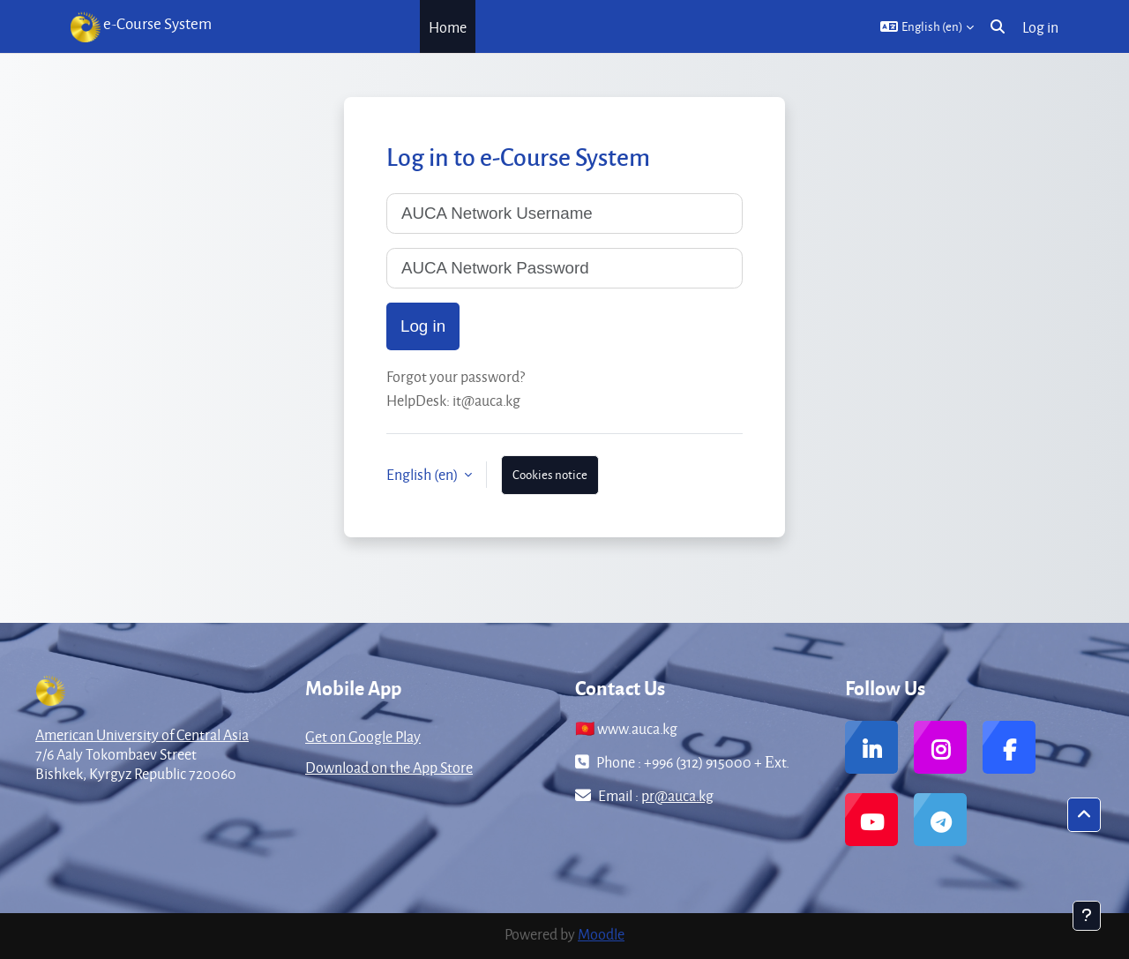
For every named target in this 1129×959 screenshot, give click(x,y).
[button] (927, 26)
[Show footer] (1087, 916)
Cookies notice (549, 474)
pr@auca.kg (677, 795)
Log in (1040, 27)
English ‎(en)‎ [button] (423, 474)
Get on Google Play (363, 736)
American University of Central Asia (142, 734)
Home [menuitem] (448, 27)
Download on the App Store (389, 767)
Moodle (601, 934)
